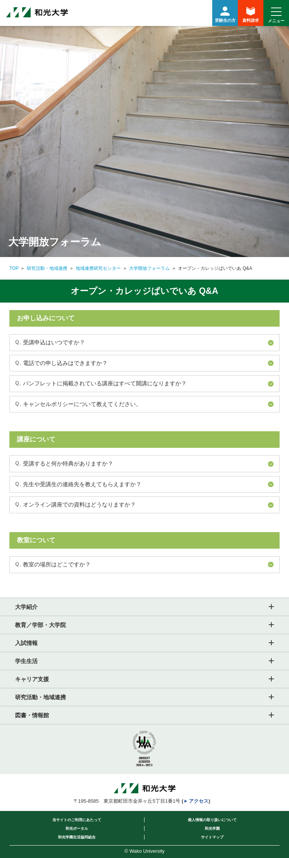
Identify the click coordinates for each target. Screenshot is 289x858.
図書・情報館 (32, 715)
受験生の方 (225, 13)
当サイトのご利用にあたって (76, 820)
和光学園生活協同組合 (77, 837)
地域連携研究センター (98, 268)
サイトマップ (212, 837)
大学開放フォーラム (149, 268)
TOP (13, 268)
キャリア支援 (32, 679)
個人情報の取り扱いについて (212, 820)
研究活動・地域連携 (47, 268)
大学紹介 (26, 607)
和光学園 (212, 828)
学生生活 (26, 661)
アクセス (198, 801)
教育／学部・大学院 (40, 625)
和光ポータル (76, 828)
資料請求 (250, 15)
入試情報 (26, 643)
